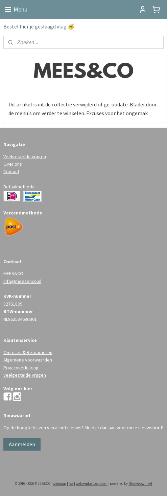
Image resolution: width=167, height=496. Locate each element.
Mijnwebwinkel (140, 483)
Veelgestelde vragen (24, 156)
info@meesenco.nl (22, 281)
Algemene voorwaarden (27, 360)
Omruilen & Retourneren (27, 352)
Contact (11, 171)
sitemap (59, 483)
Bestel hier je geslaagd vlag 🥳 (38, 26)
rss (71, 483)
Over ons (12, 164)
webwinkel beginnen (92, 483)
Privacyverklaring (21, 368)
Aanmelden (22, 444)
